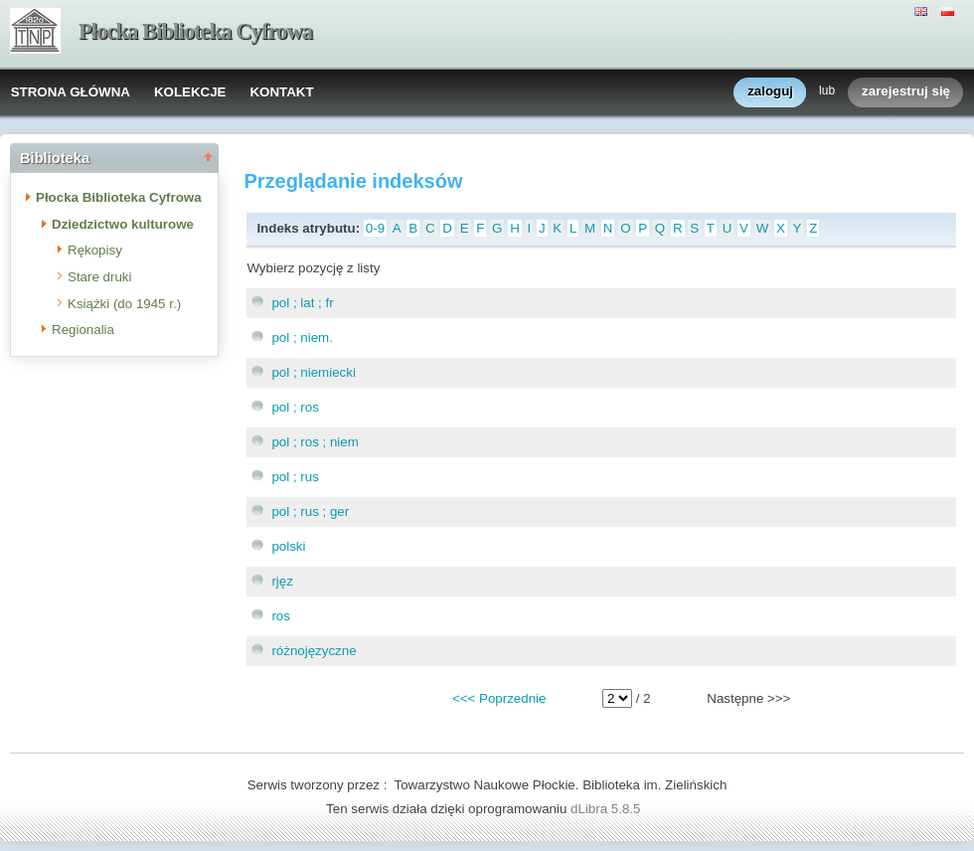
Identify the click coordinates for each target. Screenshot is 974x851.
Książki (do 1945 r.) (124, 303)
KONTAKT (281, 92)
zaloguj (770, 92)
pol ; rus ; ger (310, 511)
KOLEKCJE (190, 92)
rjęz (281, 581)
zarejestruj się (906, 92)
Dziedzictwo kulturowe (123, 224)
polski (288, 546)
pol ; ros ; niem (314, 441)
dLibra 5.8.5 (607, 808)
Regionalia (83, 329)
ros (280, 615)
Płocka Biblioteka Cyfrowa (195, 31)
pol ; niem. (302, 337)
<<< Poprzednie (499, 698)
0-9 (375, 228)
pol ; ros (294, 407)
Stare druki (99, 276)
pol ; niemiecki (313, 372)
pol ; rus (294, 476)
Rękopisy (95, 250)
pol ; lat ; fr (302, 302)
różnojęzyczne (313, 650)
